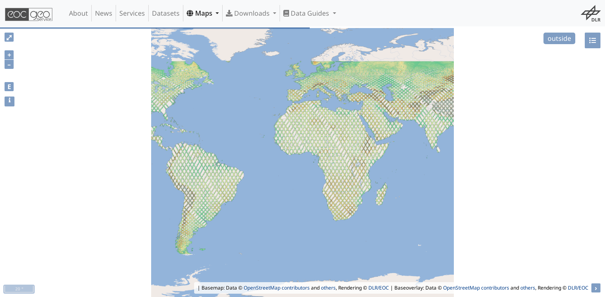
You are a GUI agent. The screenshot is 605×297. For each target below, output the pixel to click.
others (328, 287)
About (78, 13)
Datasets (166, 13)
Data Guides (307, 13)
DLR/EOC (378, 287)
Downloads (248, 13)
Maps (200, 13)
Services (132, 13)
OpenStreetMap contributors (277, 287)
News (103, 13)
